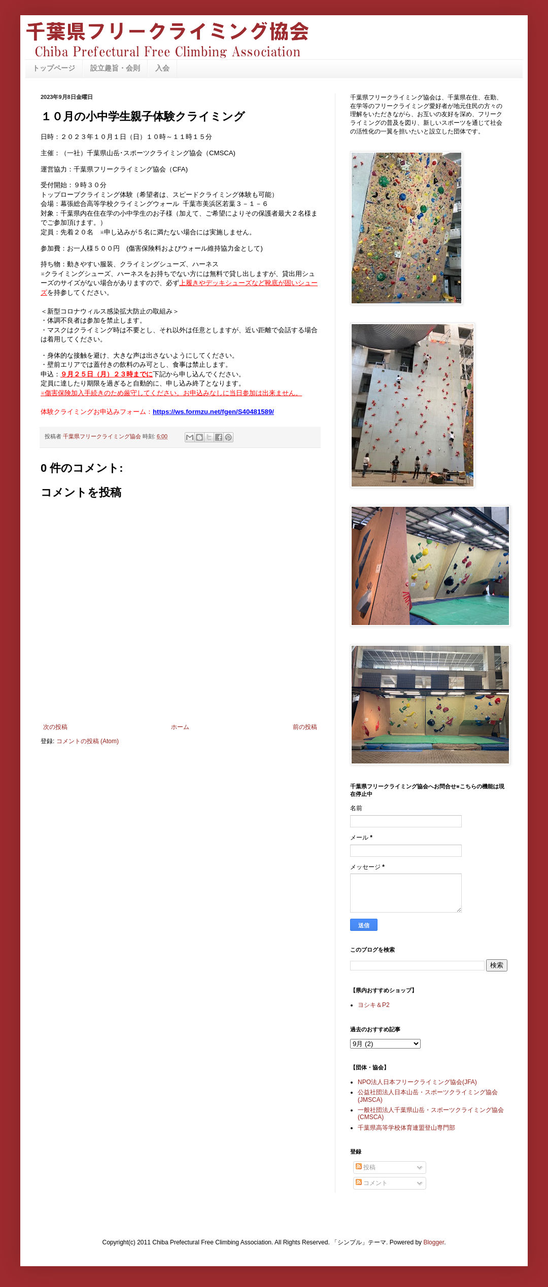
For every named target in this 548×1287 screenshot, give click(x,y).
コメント (372, 1183)
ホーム (180, 727)
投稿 (365, 1167)
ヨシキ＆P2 (374, 1004)
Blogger (433, 1242)
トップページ (53, 68)
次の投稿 (55, 727)
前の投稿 (305, 727)
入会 (162, 68)
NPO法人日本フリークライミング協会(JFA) (417, 1082)
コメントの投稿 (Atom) (87, 741)
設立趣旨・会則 (115, 68)
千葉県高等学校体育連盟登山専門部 (406, 1127)
